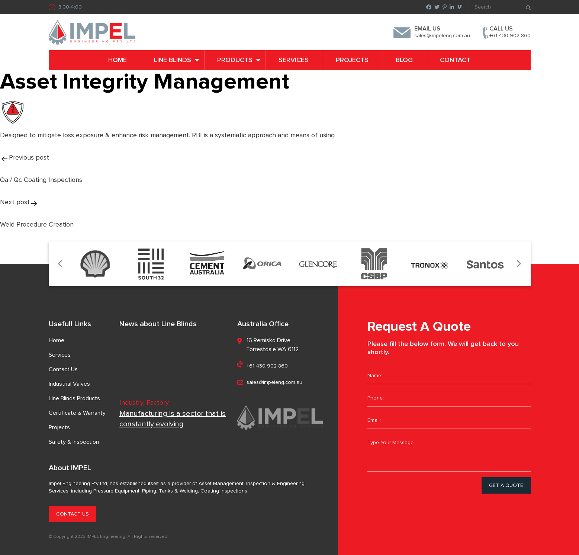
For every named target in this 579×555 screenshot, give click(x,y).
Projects (352, 60)
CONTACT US (72, 514)
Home (117, 60)
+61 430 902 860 (510, 35)
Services (294, 60)
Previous (60, 264)
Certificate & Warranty (77, 413)
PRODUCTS (234, 60)
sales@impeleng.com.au (442, 35)
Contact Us (63, 369)
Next (518, 264)
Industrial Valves (69, 384)
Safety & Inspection (74, 442)
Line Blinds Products (74, 398)
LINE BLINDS (172, 60)
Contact (455, 60)
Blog (404, 60)
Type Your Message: (448, 453)
